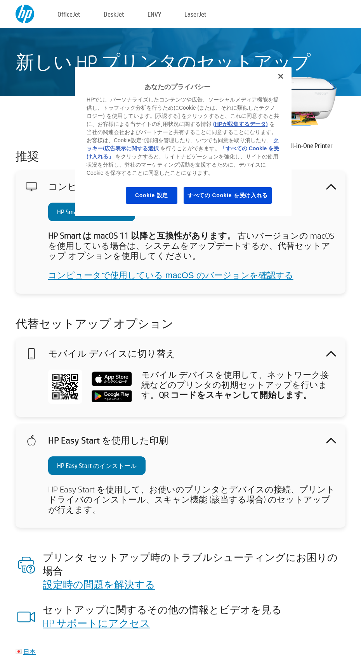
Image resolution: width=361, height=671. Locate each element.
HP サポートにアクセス (96, 623)
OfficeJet (68, 14)
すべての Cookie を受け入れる (227, 195)
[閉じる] (280, 76)
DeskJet (114, 14)
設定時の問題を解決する (99, 584)
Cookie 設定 (151, 195)
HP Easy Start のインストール (97, 465)
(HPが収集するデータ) (240, 124)
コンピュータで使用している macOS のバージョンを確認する (170, 275)
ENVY (154, 14)
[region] (183, 141)
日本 (29, 651)
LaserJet (195, 14)
